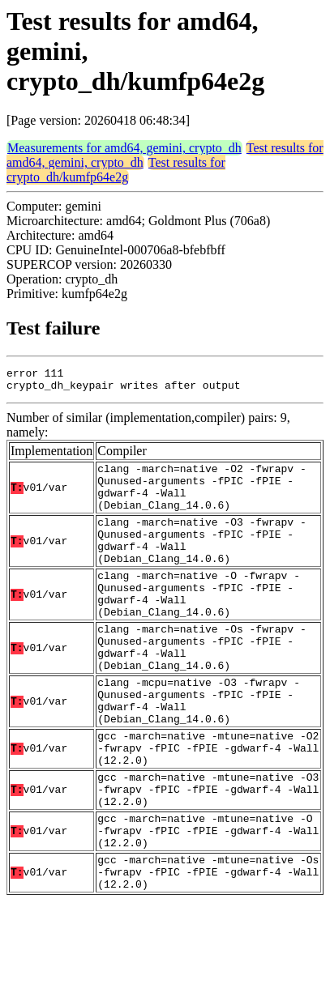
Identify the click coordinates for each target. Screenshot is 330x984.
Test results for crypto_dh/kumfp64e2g (115, 169)
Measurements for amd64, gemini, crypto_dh (124, 148)
